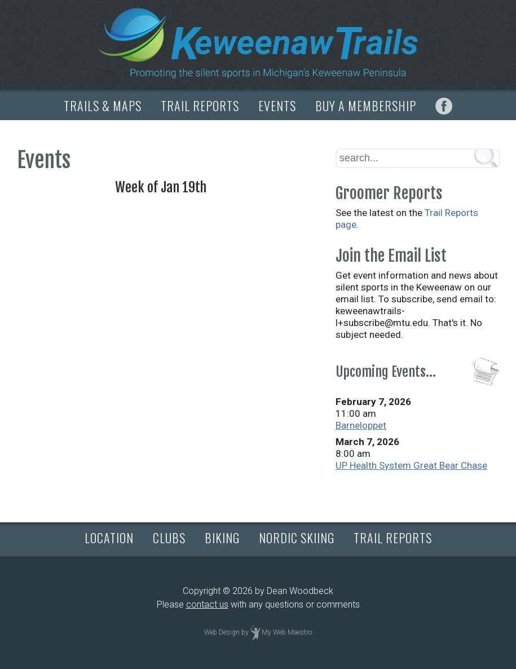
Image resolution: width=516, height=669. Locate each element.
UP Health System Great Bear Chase (411, 465)
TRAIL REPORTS (200, 105)
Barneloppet (361, 425)
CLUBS (169, 538)
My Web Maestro (287, 632)
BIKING (222, 538)
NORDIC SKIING (296, 538)
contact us (207, 604)
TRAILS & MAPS (103, 105)
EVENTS (277, 105)
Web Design (222, 632)
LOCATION (109, 538)
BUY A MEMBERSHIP (365, 105)
